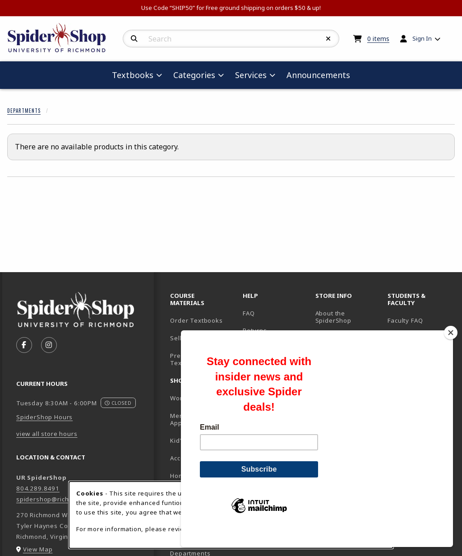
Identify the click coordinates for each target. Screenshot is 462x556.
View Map (38, 549)
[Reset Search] (328, 38)
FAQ (248, 313)
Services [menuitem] (251, 75)
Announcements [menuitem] (318, 75)
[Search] (134, 38)
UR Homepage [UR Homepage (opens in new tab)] (409, 338)
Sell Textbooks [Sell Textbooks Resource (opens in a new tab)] (193, 338)
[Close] (450, 348)
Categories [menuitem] (194, 75)
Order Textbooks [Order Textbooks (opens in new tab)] (196, 320)
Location (328, 338)
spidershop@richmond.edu (58, 499)
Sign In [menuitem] (422, 38)
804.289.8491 (38, 488)
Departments (24, 110)
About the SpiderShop (333, 317)
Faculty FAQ (405, 320)
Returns (255, 330)
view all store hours (47, 434)
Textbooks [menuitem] (132, 75)
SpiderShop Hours (44, 417)
